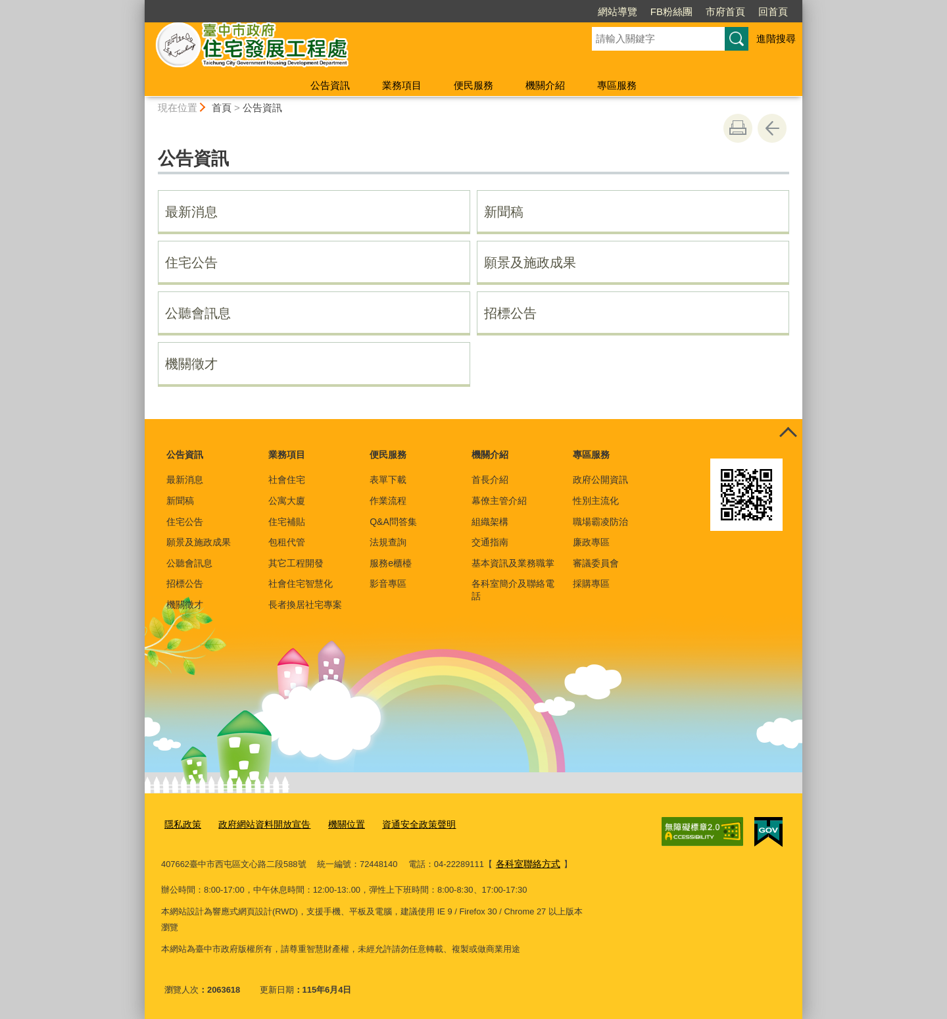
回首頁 (773, 11)
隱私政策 (181, 823)
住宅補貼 (286, 521)
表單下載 (388, 479)
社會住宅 (286, 479)
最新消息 (191, 212)
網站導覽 (617, 11)
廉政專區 (591, 542)
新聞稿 (503, 212)
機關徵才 (191, 364)
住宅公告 (191, 262)
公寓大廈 (286, 500)
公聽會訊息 (198, 313)
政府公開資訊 (600, 479)
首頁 (221, 107)
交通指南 (490, 542)
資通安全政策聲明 (404, 823)
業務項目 (402, 85)
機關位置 (336, 823)
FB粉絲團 (671, 11)
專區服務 (617, 85)
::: (139, 5)
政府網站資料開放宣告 (258, 823)
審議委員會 (596, 563)
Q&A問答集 (393, 521)
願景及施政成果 (530, 262)
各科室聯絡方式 (526, 861)
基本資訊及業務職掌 (513, 563)
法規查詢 (388, 542)
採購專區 (591, 583)
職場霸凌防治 (600, 521)
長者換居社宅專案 (305, 604)
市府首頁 (725, 11)
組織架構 (490, 521)
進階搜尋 (776, 38)
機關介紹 (545, 85)
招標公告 (510, 313)
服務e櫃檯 (391, 563)
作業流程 (388, 500)
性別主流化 (596, 500)
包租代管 (286, 542)
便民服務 (473, 85)
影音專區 (388, 583)
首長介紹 (490, 479)
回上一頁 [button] (772, 128)
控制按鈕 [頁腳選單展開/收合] (787, 433)
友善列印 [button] (737, 128)
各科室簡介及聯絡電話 (513, 589)
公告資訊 (330, 85)
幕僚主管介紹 (499, 500)
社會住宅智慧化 (300, 583)
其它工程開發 (296, 563)
